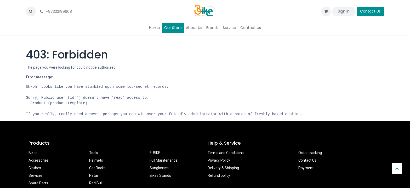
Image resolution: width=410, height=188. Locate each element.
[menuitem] (154, 28)
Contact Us (370, 11)
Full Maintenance (164, 160)
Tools (93, 153)
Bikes (33, 153)
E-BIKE (155, 153)
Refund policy (219, 175)
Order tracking (310, 153)
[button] (31, 11)
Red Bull (95, 183)
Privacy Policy (219, 160)
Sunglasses (159, 168)
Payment (306, 168)
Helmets (96, 160)
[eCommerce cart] (326, 11)
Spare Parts (38, 183)
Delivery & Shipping (223, 168)
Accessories (39, 160)
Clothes (35, 168)
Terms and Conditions (226, 153)
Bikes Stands (160, 175)
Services (36, 175)
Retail (94, 175)
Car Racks (97, 168)
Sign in (344, 11)
